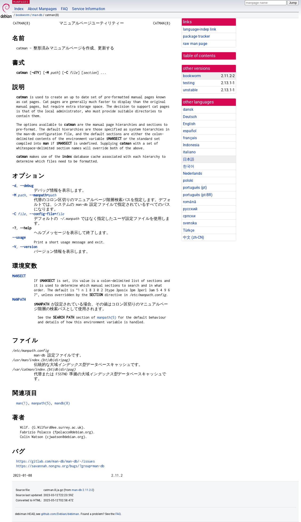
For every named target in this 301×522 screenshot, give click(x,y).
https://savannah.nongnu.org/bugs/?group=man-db (60, 466)
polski (188, 180)
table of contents (199, 55)
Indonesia (191, 145)
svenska (190, 223)
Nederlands (192, 173)
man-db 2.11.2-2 (82, 490)
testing (188, 83)
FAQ (64, 9)
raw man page (195, 43)
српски (189, 216)
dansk (188, 109)
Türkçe (188, 230)
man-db (37, 15)
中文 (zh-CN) (193, 237)
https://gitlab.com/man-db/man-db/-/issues (55, 461)
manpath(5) (106, 317)
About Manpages (42, 9)
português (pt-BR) (198, 195)
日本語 (188, 159)
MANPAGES (20, 1)
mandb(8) (62, 403)
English (189, 124)
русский (190, 209)
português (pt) (195, 187)
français (190, 138)
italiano (189, 152)
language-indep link (199, 29)
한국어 (188, 166)
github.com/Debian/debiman (60, 514)
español (189, 131)
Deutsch (190, 117)
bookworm (23, 15)
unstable (190, 90)
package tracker (196, 36)
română (189, 202)
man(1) (22, 403)
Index (19, 9)
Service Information (88, 9)
